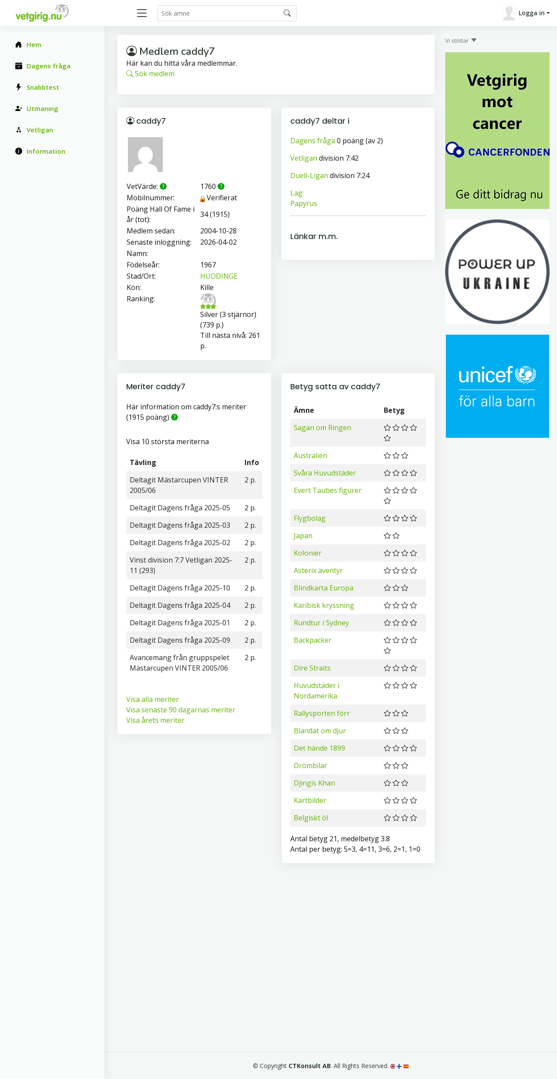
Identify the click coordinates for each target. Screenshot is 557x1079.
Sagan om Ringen (322, 427)
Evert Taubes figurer (328, 490)
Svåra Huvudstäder (325, 473)
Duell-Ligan (309, 175)
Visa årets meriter (155, 720)
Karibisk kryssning (324, 605)
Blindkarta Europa (323, 588)
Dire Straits (312, 668)
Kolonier (308, 553)
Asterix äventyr (318, 570)
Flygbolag (309, 518)
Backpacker (313, 640)
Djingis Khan (314, 783)
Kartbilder (310, 800)
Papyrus (303, 203)
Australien (310, 455)
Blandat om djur (320, 730)
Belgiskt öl (311, 818)
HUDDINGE (219, 276)
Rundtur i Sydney (321, 622)
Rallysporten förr (322, 713)
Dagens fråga (312, 140)
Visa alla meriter (152, 699)
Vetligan (303, 158)
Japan (303, 535)
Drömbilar (310, 765)
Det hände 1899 (319, 748)
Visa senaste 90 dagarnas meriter (180, 710)
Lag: (297, 193)
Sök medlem (150, 73)
